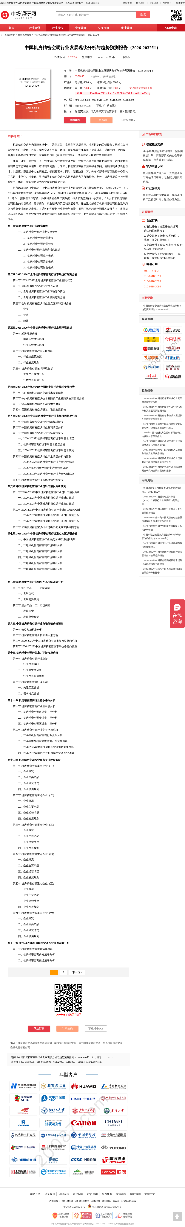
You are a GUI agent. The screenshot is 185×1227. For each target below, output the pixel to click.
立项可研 (103, 27)
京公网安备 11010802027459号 (105, 1207)
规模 (96, 161)
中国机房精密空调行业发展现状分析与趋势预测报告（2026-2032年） (68, 35)
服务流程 (153, 3)
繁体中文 (180, 3)
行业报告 (57, 27)
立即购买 (75, 120)
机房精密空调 (21, 144)
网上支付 (171, 245)
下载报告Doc (128, 120)
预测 (71, 450)
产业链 (51, 203)
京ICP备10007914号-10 (74, 1207)
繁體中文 (149, 1194)
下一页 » (77, 972)
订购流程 (64, 1194)
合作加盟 (107, 1194)
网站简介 (167, 3)
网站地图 (135, 1194)
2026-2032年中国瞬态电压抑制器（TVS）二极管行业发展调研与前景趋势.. (161, 500)
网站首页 (127, 3)
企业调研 (126, 27)
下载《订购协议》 (106, 105)
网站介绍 (35, 1194)
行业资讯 (34, 27)
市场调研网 (10, 35)
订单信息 (162, 239)
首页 (11, 27)
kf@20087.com (83, 105)
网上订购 (39, 1028)
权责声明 (92, 1194)
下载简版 (125, 57)
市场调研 (21, 188)
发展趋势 (55, 297)
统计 (66, 462)
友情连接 (121, 1194)
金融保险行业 (24, 35)
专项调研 (80, 27)
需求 (26, 693)
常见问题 (78, 1194)
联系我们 (140, 3)
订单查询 (171, 27)
